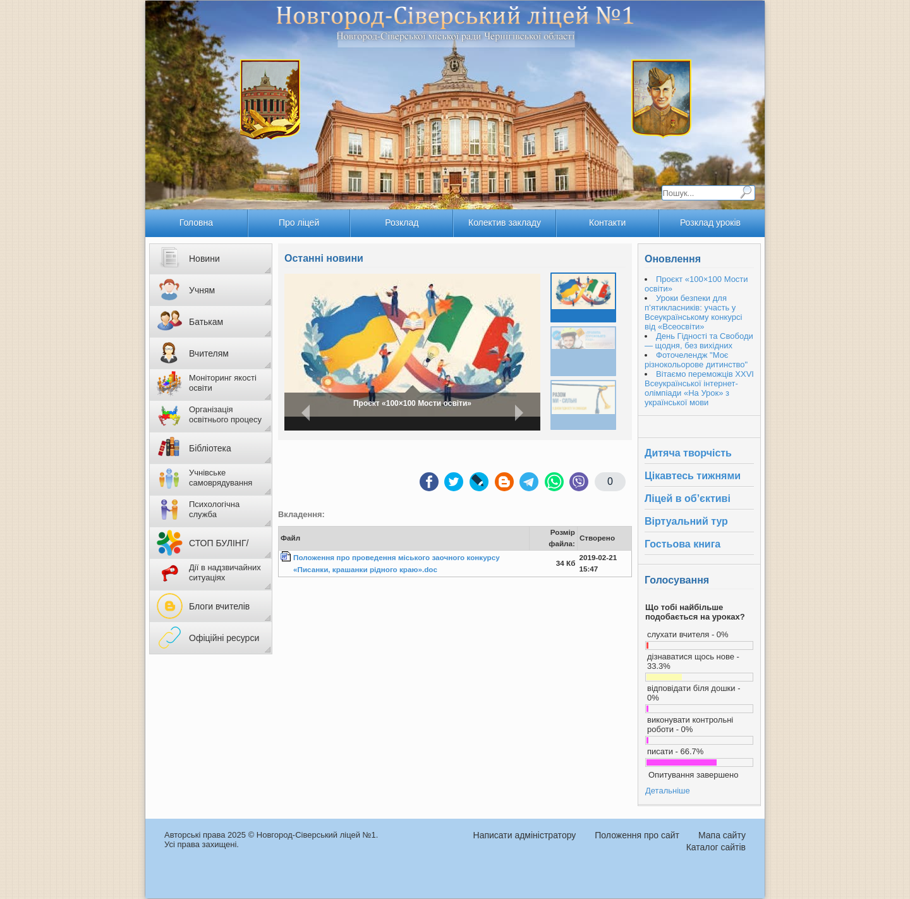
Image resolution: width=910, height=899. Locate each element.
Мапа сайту (722, 835)
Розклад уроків (710, 222)
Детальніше (667, 790)
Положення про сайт (637, 835)
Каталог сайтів (716, 847)
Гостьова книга (682, 544)
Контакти (607, 222)
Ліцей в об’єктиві (688, 498)
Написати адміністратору (524, 835)
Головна (196, 222)
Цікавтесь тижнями (693, 475)
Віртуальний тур (686, 521)
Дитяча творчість (688, 453)
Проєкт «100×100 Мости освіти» (412, 403)
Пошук (746, 192)
